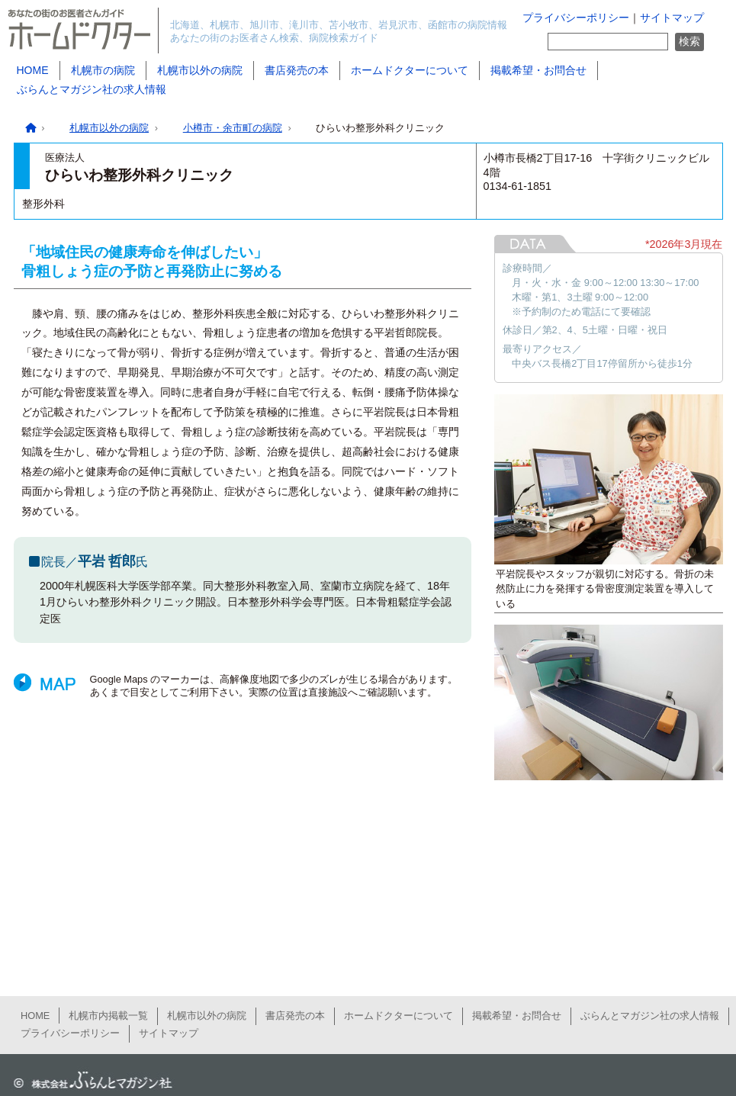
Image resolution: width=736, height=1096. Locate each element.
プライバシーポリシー (575, 18)
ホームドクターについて (409, 70)
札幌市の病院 (103, 70)
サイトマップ (672, 18)
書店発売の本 (297, 70)
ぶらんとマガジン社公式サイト (90, 1080)
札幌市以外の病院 (200, 70)
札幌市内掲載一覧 (108, 1015)
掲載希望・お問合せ (538, 70)
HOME (33, 70)
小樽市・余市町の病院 (232, 127)
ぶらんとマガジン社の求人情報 (91, 89)
